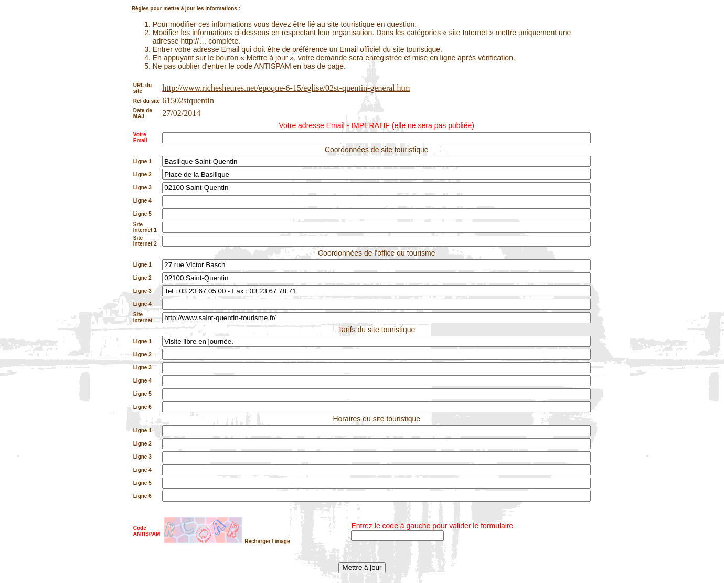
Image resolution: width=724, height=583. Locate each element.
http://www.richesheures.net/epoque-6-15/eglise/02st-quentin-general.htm (286, 87)
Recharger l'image (267, 541)
